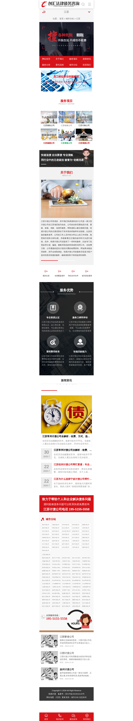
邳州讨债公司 (65, 549)
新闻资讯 (87, 59)
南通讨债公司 (85, 536)
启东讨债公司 (65, 552)
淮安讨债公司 (85, 543)
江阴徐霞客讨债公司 (86, 599)
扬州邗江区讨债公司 (86, 586)
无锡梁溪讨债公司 (86, 573)
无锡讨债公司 (55, 536)
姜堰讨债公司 (45, 559)
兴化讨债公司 (75, 546)
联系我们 (87, 65)
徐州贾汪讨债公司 (86, 602)
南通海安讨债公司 (76, 583)
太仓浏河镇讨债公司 (76, 595)
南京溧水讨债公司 (86, 570)
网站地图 (50, 709)
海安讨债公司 (45, 562)
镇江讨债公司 (55, 546)
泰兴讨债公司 (45, 552)
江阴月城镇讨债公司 (66, 599)
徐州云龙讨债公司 (76, 602)
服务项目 (73, 59)
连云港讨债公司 (66, 543)
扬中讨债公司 (65, 555)
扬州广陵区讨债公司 (76, 586)
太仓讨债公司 (75, 539)
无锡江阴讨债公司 (56, 573)
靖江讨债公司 (55, 555)
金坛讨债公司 (65, 559)
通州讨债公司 (55, 549)
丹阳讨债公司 (85, 552)
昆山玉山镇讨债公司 (66, 592)
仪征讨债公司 (85, 555)
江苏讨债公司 (46, 566)
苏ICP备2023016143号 (74, 706)
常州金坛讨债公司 (56, 576)
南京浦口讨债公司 (66, 570)
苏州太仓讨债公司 (86, 579)
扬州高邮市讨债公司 (56, 586)
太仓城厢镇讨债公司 (56, 595)
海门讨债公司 (75, 549)
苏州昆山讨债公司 (56, 579)
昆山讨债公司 (65, 539)
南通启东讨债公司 (66, 583)
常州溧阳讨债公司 (66, 576)
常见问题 (83, 401)
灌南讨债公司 (85, 559)
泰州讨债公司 (65, 546)
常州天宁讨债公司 (76, 576)
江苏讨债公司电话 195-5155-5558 (66, 521)
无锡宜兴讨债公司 (66, 573)
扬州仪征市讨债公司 (66, 586)
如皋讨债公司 (55, 552)
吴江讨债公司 (45, 555)
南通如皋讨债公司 (86, 583)
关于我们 (60, 59)
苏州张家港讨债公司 (76, 579)
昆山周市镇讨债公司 (86, 592)
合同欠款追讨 (82, 110)
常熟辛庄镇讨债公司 (66, 589)
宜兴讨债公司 (45, 543)
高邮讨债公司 (55, 559)
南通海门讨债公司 (56, 583)
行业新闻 (66, 401)
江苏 (78, 18)
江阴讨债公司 (85, 539)
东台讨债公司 (85, 546)
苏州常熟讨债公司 (66, 579)
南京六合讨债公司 (76, 570)
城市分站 (70, 18)
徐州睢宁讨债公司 (66, 602)
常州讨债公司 (65, 536)
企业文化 (66, 267)
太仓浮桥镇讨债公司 (86, 595)
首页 (61, 18)
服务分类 (46, 65)
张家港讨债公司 (46, 549)
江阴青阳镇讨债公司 (76, 599)
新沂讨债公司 (75, 555)
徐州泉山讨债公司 (46, 605)
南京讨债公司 (45, 536)
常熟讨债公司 (55, 539)
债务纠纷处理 (51, 110)
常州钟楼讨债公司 (86, 576)
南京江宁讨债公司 (56, 570)
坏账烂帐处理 (66, 110)
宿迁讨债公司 (45, 546)
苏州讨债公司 (75, 536)
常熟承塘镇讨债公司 (56, 589)
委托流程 (60, 65)
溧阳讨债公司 (85, 549)
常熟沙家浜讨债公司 (76, 589)
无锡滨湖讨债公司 (76, 573)
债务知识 (49, 401)
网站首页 (46, 59)
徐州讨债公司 (55, 543)
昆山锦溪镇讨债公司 (76, 592)
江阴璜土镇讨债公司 (56, 599)
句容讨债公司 (75, 559)
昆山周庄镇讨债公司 (56, 592)
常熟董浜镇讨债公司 (86, 589)
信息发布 (83, 709)
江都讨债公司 (75, 552)
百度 (58, 709)
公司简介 (49, 267)
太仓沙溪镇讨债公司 (66, 595)
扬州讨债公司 (45, 539)
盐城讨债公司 (75, 543)
